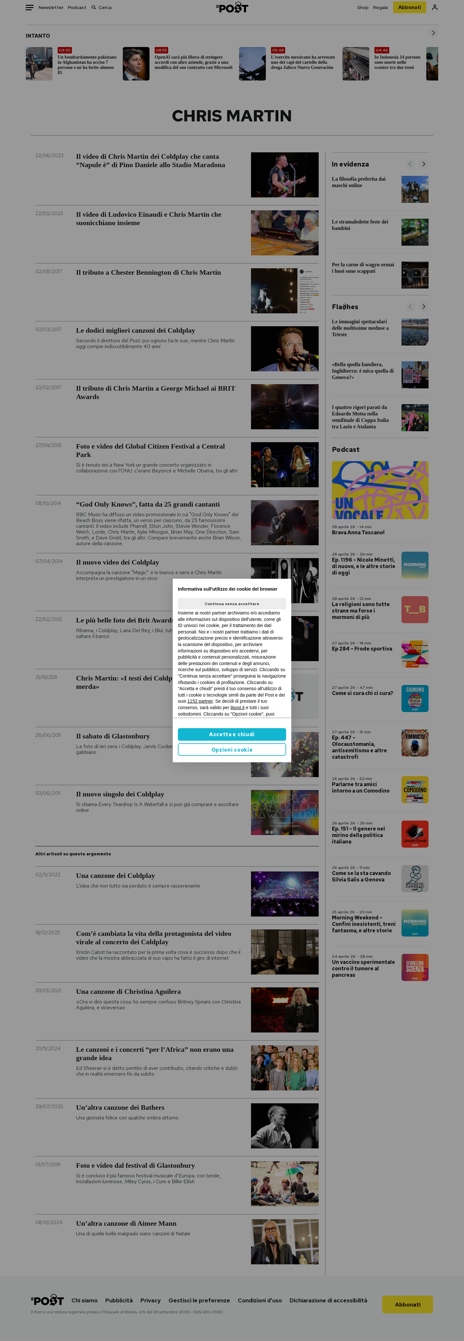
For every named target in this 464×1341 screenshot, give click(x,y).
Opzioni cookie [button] (232, 750)
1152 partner (200, 701)
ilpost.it (237, 707)
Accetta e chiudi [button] (232, 734)
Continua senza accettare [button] (232, 603)
